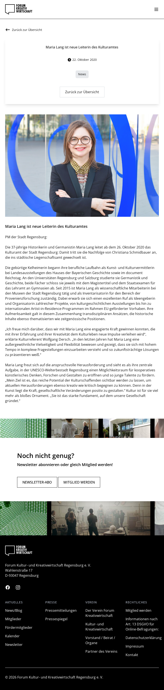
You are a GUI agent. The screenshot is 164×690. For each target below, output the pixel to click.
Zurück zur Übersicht (82, 93)
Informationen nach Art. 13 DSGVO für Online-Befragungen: (142, 624)
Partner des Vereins (101, 651)
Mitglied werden (79, 482)
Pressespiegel (56, 619)
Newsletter (14, 644)
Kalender (12, 636)
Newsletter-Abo (37, 482)
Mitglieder (13, 619)
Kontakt (132, 654)
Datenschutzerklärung (144, 637)
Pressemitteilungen (61, 610)
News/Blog (13, 610)
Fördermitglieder (18, 627)
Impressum (135, 646)
